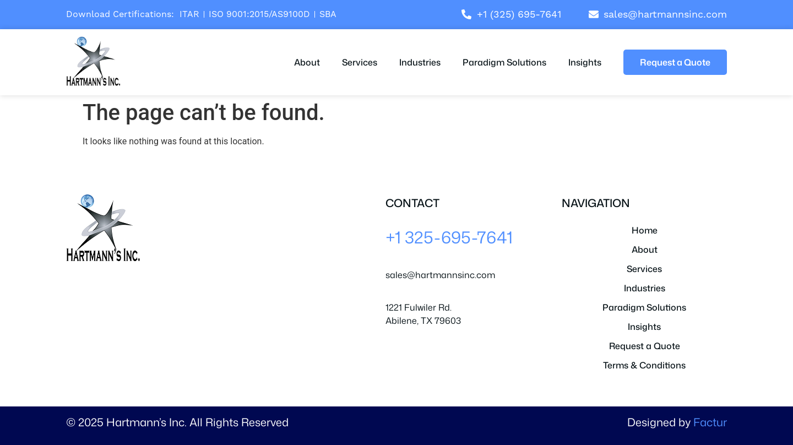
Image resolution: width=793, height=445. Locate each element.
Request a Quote (644, 345)
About (307, 62)
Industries (420, 62)
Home (645, 230)
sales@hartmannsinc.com (440, 275)
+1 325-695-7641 (449, 237)
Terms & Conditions (644, 365)
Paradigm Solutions (504, 62)
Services (359, 62)
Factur (710, 422)
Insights (584, 62)
